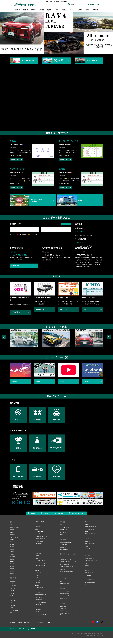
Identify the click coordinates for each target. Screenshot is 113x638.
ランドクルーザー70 (40, 563)
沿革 (86, 521)
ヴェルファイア (14, 600)
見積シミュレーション (65, 525)
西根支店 (12, 573)
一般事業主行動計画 (89, 529)
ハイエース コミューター (41, 614)
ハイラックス (38, 543)
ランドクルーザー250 (40, 565)
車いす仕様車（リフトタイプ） (67, 566)
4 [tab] (57, 51)
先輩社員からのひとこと (90, 568)
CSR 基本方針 (27, 622)
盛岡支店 (12, 525)
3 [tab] (55, 51)
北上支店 (12, 544)
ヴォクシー (13, 602)
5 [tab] (60, 51)
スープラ (37, 582)
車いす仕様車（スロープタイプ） (67, 564)
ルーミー (12, 593)
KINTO (61, 534)
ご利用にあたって (89, 546)
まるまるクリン (63, 547)
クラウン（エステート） (41, 541)
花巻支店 (12, 542)
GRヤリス (12, 588)
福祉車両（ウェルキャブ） (68, 554)
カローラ (12, 615)
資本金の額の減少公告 (90, 582)
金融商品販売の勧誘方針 (90, 526)
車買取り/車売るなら (64, 549)
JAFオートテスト (88, 551)
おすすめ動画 (63, 532)
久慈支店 (12, 566)
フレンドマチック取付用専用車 (67, 571)
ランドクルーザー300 (40, 560)
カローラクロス (39, 533)
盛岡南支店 (12, 534)
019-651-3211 (20, 254)
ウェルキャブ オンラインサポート (68, 574)
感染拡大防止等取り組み (90, 533)
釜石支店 (12, 561)
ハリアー (37, 546)
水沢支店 (12, 549)
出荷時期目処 (64, 1)
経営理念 (87, 524)
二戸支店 (12, 568)
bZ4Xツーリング (39, 551)
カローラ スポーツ (14, 585)
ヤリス (12, 590)
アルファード (13, 598)
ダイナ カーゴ (38, 597)
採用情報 (87, 555)
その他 (87, 538)
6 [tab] (62, 51)
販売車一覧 (13, 578)
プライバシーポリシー (90, 543)
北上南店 (12, 546)
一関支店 (12, 551)
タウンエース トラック (40, 602)
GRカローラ (38, 575)
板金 (61, 581)
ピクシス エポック (39, 587)
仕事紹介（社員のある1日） (91, 560)
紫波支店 (12, 539)
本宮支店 (12, 529)
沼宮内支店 (12, 571)
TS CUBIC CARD (63, 596)
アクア (12, 583)
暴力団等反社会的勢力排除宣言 (67, 611)
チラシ (86, 531)
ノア (11, 607)
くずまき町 (87, 548)
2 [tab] (52, 51)
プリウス (37, 526)
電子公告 (87, 585)
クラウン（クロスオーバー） (42, 536)
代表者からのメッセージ (90, 558)
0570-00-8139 (84, 254)
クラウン (37, 524)
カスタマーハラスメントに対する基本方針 (69, 614)
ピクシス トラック (39, 590)
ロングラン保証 (63, 544)
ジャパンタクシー (39, 611)
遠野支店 (12, 559)
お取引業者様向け (90, 580)
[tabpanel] (56, 33)
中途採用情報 (88, 575)
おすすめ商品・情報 (64, 583)
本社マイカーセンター (15, 527)
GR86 (36, 577)
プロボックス (38, 609)
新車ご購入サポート (64, 529)
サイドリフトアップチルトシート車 (68, 561)
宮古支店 (12, 563)
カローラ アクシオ (39, 521)
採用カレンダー (88, 563)
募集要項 (87, 565)
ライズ (37, 555)
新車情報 (62, 522)
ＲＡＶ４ (37, 558)
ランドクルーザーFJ (40, 568)
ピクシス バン (38, 592)
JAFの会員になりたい (64, 593)
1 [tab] (50, 51)
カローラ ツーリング (40, 531)
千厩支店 (12, 554)
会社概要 (62, 603)
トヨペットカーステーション (16, 537)
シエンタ (12, 605)
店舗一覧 (12, 522)
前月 (64, 224)
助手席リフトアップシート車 (66, 557)
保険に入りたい (63, 598)
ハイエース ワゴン (14, 610)
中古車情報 (63, 539)
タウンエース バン (39, 604)
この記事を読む (15, 160)
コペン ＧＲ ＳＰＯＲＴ (41, 572)
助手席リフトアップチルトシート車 (68, 559)
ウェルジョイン (63, 569)
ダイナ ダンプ (38, 599)
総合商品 (62, 588)
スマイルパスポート (64, 527)
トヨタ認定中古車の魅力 (65, 542)
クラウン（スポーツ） (40, 538)
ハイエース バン (39, 607)
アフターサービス (65, 578)
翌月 (68, 224)
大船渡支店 (12, 556)
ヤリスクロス (38, 553)
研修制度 (87, 570)
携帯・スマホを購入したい (66, 591)
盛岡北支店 (12, 532)
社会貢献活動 (63, 606)
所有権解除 (56, 1)
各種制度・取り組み (89, 572)
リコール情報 (49, 1)
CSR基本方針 (63, 608)
